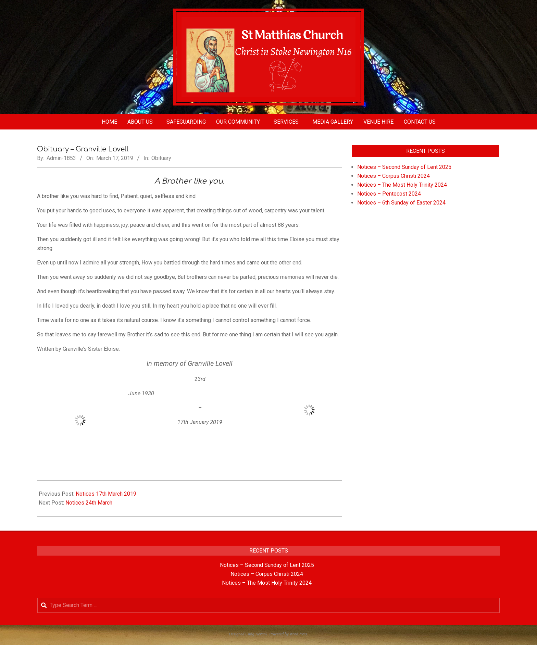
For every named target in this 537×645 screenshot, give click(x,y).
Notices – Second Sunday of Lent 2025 (404, 167)
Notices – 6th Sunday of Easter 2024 (401, 202)
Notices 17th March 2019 (106, 494)
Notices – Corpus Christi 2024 (393, 176)
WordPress (298, 634)
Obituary (161, 158)
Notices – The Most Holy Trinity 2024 (402, 185)
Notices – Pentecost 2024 (389, 193)
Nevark (261, 634)
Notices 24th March (88, 502)
